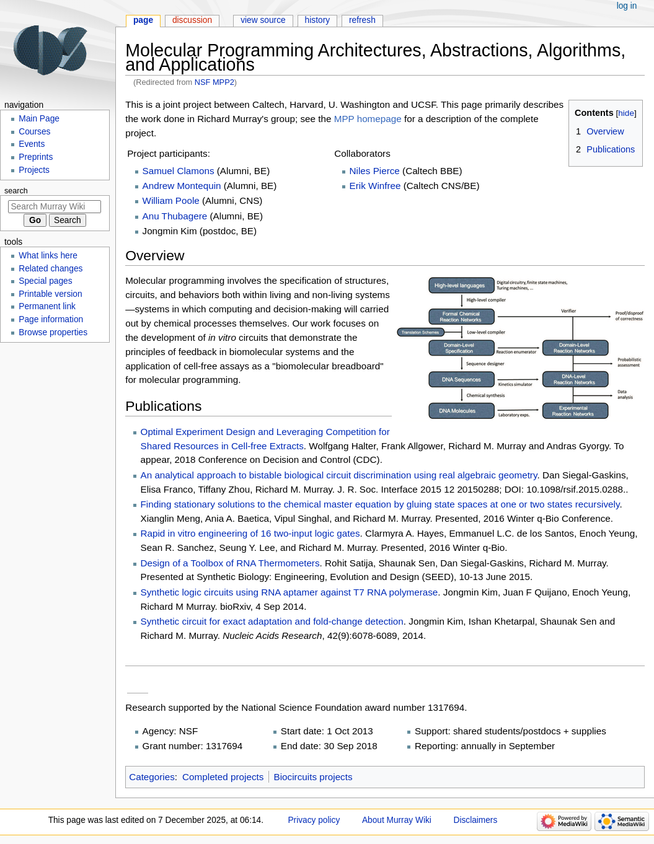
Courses (34, 131)
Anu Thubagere (175, 216)
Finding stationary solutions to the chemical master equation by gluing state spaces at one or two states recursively (380, 504)
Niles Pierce (375, 170)
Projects (34, 170)
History (317, 20)
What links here (48, 255)
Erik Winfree (375, 185)
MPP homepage (368, 118)
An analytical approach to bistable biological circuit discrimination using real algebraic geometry (339, 475)
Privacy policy (314, 820)
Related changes (50, 268)
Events (32, 144)
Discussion (192, 20)
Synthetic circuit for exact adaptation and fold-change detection (272, 621)
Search (16, 191)
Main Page (39, 118)
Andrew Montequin (182, 185)
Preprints (36, 157)
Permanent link (47, 306)
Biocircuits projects (313, 776)
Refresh (362, 20)
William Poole (171, 200)
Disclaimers (475, 820)
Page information (51, 319)
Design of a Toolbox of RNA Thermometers (230, 563)
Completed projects (222, 776)
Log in (627, 6)
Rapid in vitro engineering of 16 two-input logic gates (250, 533)
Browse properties (53, 332)
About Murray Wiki (396, 820)
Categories (152, 776)
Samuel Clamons (178, 170)
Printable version (50, 294)
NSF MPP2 (214, 82)
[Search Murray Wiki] (54, 206)
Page (143, 20)
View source (263, 20)
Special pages (45, 281)
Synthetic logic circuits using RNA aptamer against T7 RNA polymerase (289, 592)
